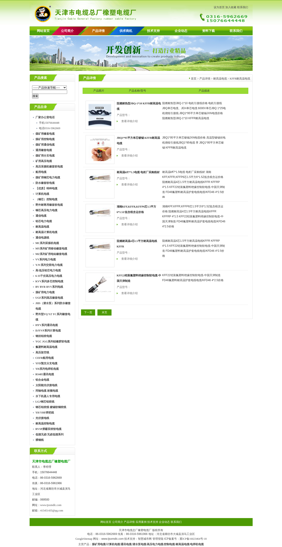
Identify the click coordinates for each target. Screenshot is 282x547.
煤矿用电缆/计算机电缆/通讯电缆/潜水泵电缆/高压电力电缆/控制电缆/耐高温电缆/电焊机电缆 (148, 544)
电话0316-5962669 (49, 128)
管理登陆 (157, 538)
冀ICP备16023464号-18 (193, 538)
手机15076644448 (49, 122)
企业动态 (181, 31)
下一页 (88, 312)
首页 (193, 78)
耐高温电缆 (220, 78)
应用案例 (141, 522)
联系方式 (40, 451)
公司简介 (117, 522)
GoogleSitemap (83, 538)
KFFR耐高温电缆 (240, 78)
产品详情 (98, 31)
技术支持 (153, 31)
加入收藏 (230, 7)
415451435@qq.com (51, 510)
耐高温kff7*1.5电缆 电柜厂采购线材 (138, 172)
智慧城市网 (145, 538)
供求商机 (125, 31)
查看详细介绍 (129, 121)
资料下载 (208, 31)
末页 (104, 312)
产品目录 (40, 107)
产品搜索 (40, 78)
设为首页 (219, 7)
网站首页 (43, 31)
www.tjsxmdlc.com (50, 505)
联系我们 (242, 7)
